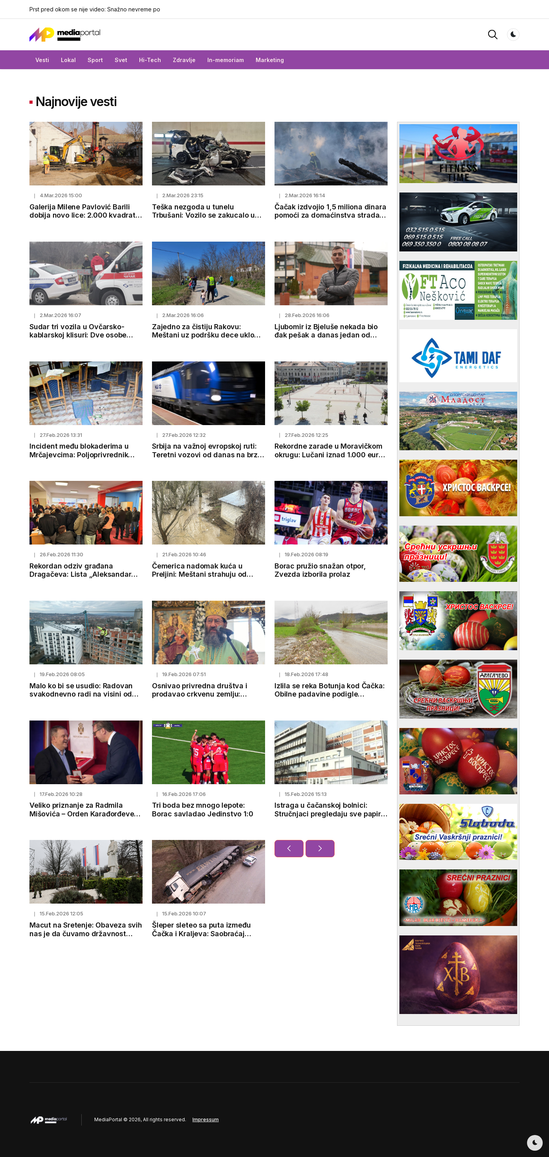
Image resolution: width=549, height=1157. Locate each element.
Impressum (205, 1119)
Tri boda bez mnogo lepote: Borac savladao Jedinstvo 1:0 (202, 809)
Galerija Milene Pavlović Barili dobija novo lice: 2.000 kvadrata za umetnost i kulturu (84, 215)
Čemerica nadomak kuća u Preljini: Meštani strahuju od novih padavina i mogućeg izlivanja (199, 579)
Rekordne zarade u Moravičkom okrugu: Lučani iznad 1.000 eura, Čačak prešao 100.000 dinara (329, 454)
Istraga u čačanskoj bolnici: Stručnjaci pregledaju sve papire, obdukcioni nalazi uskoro (330, 813)
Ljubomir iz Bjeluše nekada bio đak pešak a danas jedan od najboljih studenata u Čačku (326, 335)
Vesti (42, 60)
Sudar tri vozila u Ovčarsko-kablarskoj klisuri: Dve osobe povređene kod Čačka (77, 335)
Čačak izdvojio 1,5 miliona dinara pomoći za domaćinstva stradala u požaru (330, 215)
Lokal (68, 60)
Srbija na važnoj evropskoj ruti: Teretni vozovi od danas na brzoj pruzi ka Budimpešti (208, 454)
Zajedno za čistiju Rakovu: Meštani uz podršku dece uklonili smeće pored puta (208, 335)
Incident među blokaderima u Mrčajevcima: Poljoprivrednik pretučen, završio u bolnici (79, 454)
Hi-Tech (150, 60)
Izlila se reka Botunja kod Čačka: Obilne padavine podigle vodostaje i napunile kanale (329, 694)
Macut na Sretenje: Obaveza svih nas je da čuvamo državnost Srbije (85, 933)
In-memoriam (225, 60)
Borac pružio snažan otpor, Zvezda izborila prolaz (320, 570)
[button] (493, 34)
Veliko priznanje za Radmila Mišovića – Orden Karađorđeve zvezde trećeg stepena (81, 813)
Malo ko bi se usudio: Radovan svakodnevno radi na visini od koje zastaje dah (81, 694)
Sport (95, 60)
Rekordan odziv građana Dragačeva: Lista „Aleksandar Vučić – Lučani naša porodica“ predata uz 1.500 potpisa (80, 579)
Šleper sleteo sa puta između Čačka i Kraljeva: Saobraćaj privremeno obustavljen (201, 933)
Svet (121, 60)
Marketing (270, 60)
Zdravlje (184, 60)
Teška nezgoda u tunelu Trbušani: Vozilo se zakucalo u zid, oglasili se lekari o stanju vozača (203, 220)
